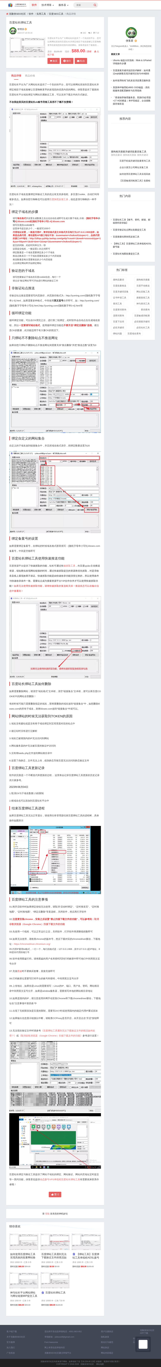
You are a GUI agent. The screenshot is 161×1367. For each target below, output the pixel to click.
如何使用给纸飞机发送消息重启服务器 (131, 80)
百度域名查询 (134, 333)
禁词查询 (145, 309)
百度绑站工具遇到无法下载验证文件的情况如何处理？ (54, 1256)
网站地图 (100, 1364)
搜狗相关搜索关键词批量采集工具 (128, 151)
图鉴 (19, 971)
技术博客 (48, 5)
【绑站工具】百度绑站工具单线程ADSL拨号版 (85, 1256)
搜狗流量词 (118, 279)
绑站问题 (117, 333)
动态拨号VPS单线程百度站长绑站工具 (60, 1179)
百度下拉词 (118, 321)
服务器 (63, 5)
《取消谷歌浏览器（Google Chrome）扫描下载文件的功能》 (51, 1035)
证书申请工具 (119, 297)
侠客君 (131, 40)
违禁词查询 (118, 315)
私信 (81, 61)
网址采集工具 (143, 291)
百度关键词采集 (120, 291)
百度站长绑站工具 (53, 1292)
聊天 (67, 61)
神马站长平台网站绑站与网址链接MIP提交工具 (23, 1294)
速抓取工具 (69, 566)
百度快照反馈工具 (58, 199)
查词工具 (117, 303)
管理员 (22, 29)
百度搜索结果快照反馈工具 (126, 236)
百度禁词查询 (119, 309)
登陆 (47, 1213)
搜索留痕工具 (143, 297)
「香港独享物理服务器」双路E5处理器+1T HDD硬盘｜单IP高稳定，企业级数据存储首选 (132, 100)
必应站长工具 (143, 327)
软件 (34, 5)
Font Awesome (51, 1342)
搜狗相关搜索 (143, 279)
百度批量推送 (119, 285)
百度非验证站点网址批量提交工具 (129, 229)
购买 (53, 61)
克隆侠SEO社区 (17, 13)
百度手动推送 (143, 285)
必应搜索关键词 (142, 321)
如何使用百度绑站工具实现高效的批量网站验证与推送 (22, 1256)
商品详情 (16, 75)
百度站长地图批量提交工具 (126, 253)
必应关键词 (118, 327)
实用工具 (41, 13)
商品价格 (30, 75)
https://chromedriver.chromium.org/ (32, 944)
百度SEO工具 (56, 13)
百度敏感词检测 (142, 315)
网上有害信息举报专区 (54, 1347)
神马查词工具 (143, 303)
